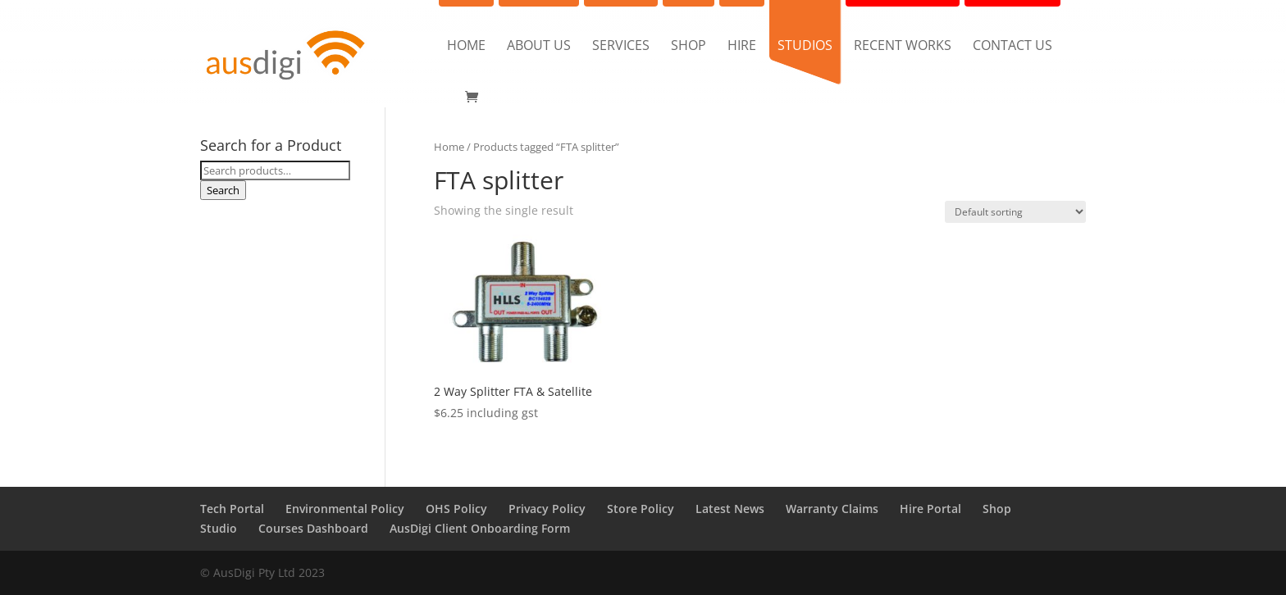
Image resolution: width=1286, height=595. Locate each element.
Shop (688, 46)
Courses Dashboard (313, 528)
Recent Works (902, 46)
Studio (218, 528)
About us (539, 46)
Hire (741, 46)
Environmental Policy (344, 508)
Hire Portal (930, 508)
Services (621, 46)
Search (223, 190)
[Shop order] (1015, 212)
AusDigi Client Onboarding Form (480, 528)
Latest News (729, 508)
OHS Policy (456, 508)
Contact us (1012, 46)
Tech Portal (232, 508)
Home (466, 46)
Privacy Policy (547, 508)
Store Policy (640, 508)
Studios (805, 46)
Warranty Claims (832, 508)
